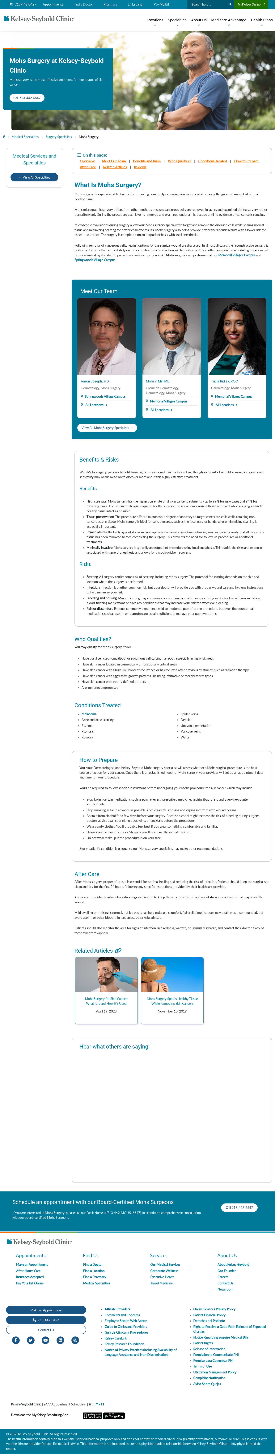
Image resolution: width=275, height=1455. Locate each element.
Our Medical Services (165, 1266)
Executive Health (162, 1278)
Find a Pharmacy (94, 1278)
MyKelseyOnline (251, 4)
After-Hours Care (28, 1272)
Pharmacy (110, 4)
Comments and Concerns (122, 1316)
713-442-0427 (23, 4)
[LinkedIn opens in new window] (60, 1341)
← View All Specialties (34, 177)
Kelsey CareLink (116, 1339)
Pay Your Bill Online (30, 1284)
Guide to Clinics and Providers (126, 1328)
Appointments (53, 4)
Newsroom (225, 1290)
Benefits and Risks (147, 161)
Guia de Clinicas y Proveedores (126, 1334)
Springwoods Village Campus (94, 260)
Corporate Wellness (164, 1272)
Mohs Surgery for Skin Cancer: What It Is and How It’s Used (106, 1002)
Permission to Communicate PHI (216, 1356)
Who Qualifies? (179, 161)
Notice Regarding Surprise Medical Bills (220, 1338)
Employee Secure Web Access (126, 1322)
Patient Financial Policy (209, 1316)
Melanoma (89, 715)
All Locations (92, 405)
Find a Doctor (83, 4)
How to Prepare (246, 161)
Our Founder (227, 1272)
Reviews (140, 167)
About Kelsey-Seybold (233, 1266)
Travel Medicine (161, 1284)
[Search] (230, 4)
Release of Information (209, 1350)
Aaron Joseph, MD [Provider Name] (95, 381)
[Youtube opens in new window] (45, 1341)
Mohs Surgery (89, 137)
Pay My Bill (162, 4)
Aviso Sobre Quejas (207, 1385)
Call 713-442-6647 (27, 98)
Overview (87, 161)
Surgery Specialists (59, 137)
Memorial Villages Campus (236, 255)
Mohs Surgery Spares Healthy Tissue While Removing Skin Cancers (172, 1002)
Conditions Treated (212, 161)
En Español (135, 4)
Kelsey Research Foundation (124, 1345)
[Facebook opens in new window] (16, 1341)
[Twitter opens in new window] (31, 1341)
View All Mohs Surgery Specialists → (107, 428)
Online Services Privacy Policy (214, 1310)
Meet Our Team (114, 161)
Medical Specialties (25, 137)
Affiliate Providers (117, 1310)
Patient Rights (203, 1344)
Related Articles (115, 167)
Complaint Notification (209, 1379)
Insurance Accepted (30, 1278)
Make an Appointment (32, 1266)
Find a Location (93, 1272)
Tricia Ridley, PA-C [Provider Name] (224, 381)
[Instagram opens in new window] (75, 1341)
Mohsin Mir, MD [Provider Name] (158, 381)
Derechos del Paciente (209, 1322)
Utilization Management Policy (214, 1373)
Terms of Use (202, 1367)
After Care (88, 167)
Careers (223, 1278)
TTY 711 (96, 1405)
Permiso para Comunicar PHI (213, 1362)
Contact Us (225, 1284)
